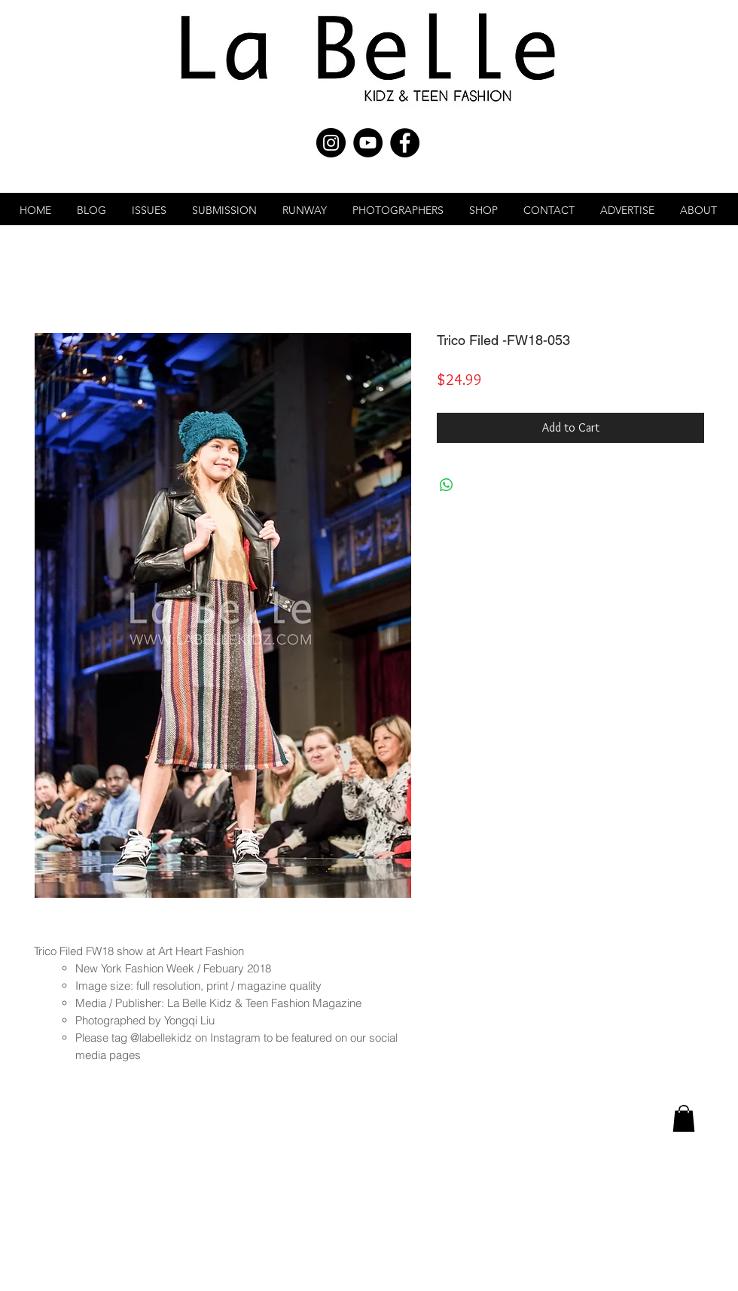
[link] (683, 1118)
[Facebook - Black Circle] (404, 142)
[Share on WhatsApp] (447, 485)
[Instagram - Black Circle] (331, 142)
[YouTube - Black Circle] (368, 142)
